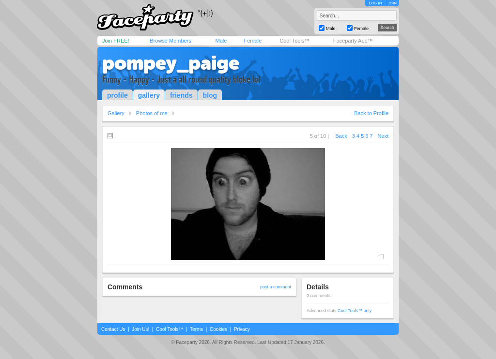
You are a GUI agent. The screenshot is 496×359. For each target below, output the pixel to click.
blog (210, 95)
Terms (196, 329)
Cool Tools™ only (355, 310)
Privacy (242, 329)
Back (341, 136)
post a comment (275, 286)
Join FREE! (115, 41)
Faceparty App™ (353, 41)
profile (117, 95)
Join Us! (140, 329)
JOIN (392, 3)
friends (181, 95)
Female (253, 41)
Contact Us (113, 329)
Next (382, 136)
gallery (149, 95)
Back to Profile (371, 113)
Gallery (116, 113)
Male (221, 41)
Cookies (218, 329)
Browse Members (170, 41)
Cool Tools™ (294, 41)
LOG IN (375, 3)
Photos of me (152, 113)
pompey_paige (170, 63)
